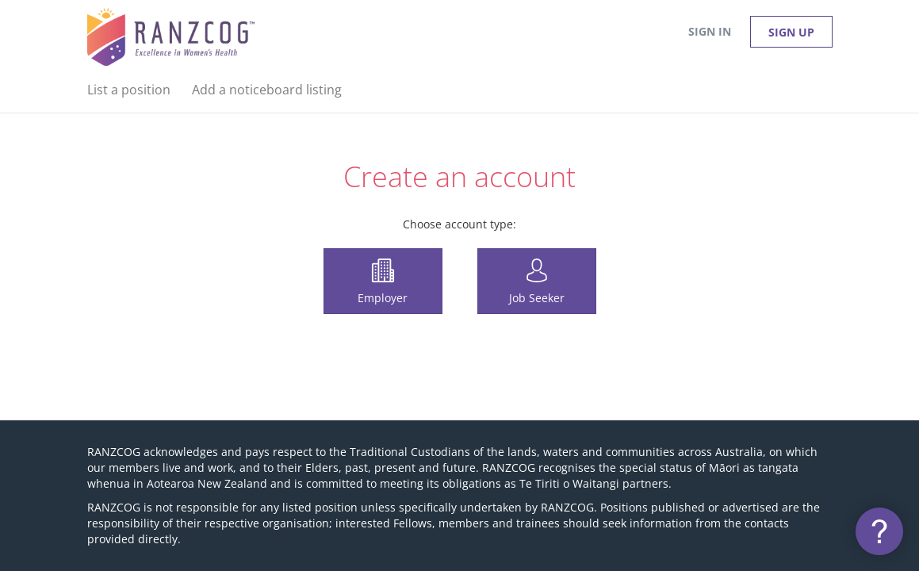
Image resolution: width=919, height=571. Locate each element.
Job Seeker (537, 297)
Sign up (791, 32)
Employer (383, 297)
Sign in (709, 31)
